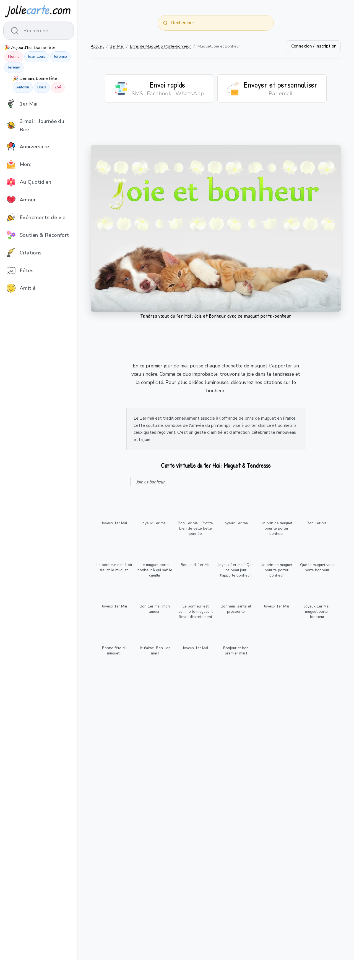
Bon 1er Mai (317, 523)
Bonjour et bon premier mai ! (236, 650)
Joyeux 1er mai (236, 523)
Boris (41, 87)
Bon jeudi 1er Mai (195, 564)
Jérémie (60, 56)
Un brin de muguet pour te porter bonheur (276, 528)
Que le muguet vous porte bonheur (317, 567)
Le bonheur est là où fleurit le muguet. (114, 567)
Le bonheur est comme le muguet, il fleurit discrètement (195, 611)
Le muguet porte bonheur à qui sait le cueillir (154, 570)
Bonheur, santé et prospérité (236, 609)
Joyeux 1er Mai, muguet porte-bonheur (317, 611)
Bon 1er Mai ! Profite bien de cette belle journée (195, 528)
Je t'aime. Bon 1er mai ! (155, 650)
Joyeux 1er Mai (114, 523)
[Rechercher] (165, 23)
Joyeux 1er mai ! (154, 523)
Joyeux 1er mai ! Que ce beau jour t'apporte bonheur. (236, 570)
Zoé (57, 87)
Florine (14, 56)
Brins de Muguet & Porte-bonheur (160, 46)
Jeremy (14, 67)
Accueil (97, 46)
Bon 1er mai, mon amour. (155, 609)
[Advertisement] (216, 127)
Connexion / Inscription (314, 46)
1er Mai (117, 46)
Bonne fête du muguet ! (114, 650)
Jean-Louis (37, 56)
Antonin (22, 87)
